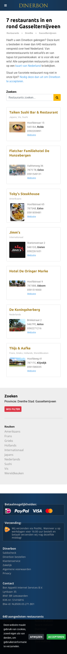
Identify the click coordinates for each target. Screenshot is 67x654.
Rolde (40, 126)
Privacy (7, 573)
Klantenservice (11, 561)
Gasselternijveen (47, 33)
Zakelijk (7, 565)
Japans (8, 455)
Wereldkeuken (14, 473)
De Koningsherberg (24, 310)
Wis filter (13, 409)
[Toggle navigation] (5, 5)
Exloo (41, 169)
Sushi (8, 464)
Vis (6, 469)
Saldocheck (9, 552)
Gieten (41, 247)
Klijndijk (41, 362)
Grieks (8, 441)
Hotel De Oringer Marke (28, 271)
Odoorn (41, 285)
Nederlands (12, 459)
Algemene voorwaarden (17, 569)
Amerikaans (12, 431)
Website (31, 135)
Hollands (10, 445)
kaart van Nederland (28, 65)
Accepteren (56, 636)
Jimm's (14, 232)
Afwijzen (36, 636)
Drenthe (29, 33)
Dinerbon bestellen (14, 557)
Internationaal (14, 450)
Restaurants (13, 33)
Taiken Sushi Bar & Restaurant (33, 112)
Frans (8, 436)
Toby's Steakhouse (24, 194)
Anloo (40, 324)
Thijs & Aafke (20, 348)
